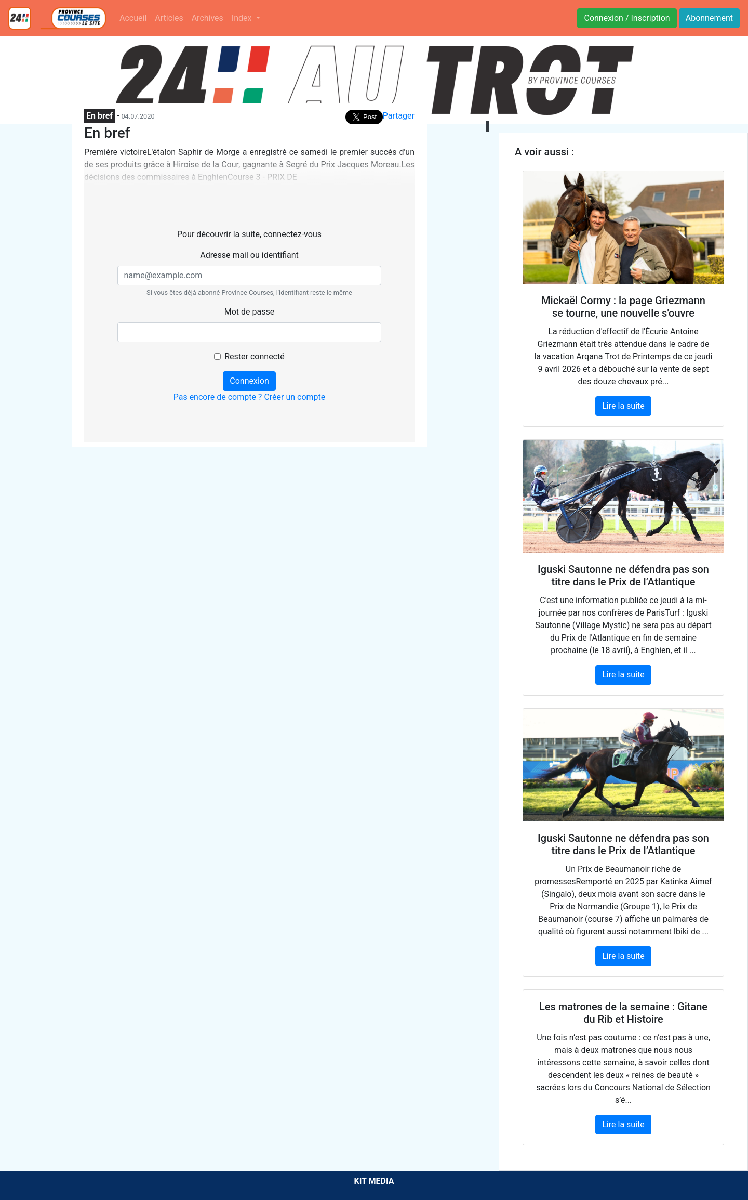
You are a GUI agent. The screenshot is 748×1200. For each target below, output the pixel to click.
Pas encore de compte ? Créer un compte (249, 397)
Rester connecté (254, 356)
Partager (399, 116)
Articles (169, 18)
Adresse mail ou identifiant (249, 255)
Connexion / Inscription (627, 18)
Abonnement (709, 18)
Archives (207, 18)
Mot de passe (249, 312)
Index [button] (243, 18)
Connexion (249, 381)
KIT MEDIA (374, 1181)
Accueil (132, 18)
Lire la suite (623, 406)
